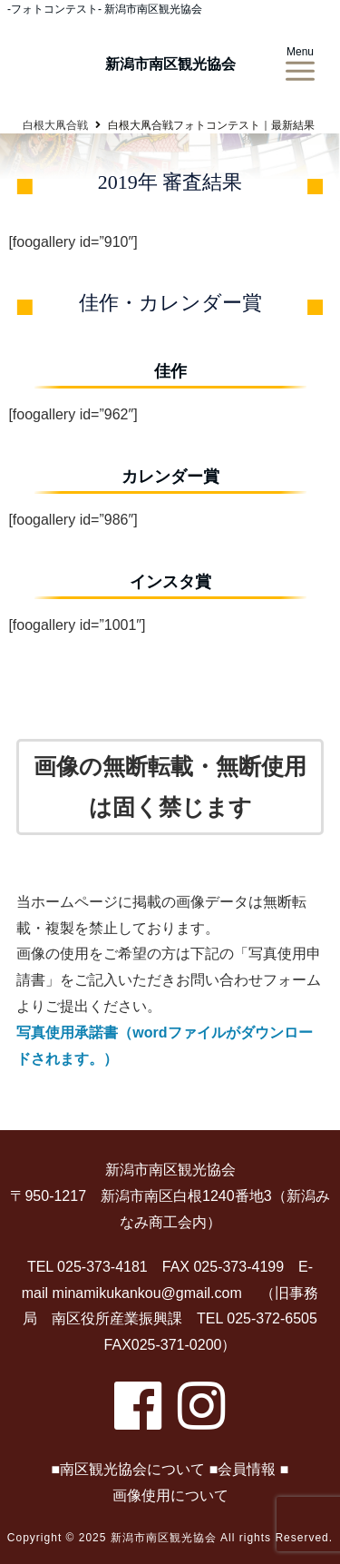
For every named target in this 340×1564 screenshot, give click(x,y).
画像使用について (170, 1495)
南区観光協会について (132, 1469)
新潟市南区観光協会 (170, 64)
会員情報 (247, 1469)
